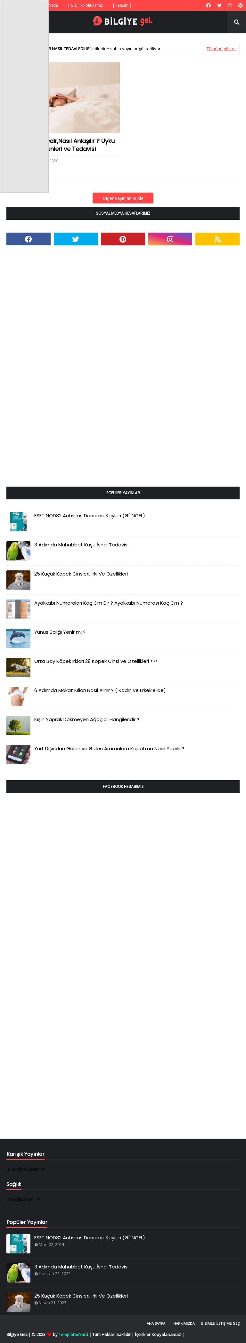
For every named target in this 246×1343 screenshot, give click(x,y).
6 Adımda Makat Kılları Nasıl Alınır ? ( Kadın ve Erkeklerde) (100, 690)
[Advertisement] (54, 373)
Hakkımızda (184, 1323)
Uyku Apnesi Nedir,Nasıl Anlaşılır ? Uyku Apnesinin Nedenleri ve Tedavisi (60, 145)
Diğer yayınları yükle (123, 198)
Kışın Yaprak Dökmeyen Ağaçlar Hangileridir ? (86, 719)
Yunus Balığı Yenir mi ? (60, 632)
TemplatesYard (73, 1334)
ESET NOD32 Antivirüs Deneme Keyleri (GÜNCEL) (89, 515)
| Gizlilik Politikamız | (87, 5)
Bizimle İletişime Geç (220, 1323)
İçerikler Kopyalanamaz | (159, 1334)
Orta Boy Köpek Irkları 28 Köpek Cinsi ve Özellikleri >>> (96, 661)
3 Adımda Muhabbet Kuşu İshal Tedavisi (81, 544)
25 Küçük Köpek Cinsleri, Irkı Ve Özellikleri (81, 573)
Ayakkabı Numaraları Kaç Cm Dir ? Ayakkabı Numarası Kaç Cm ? (108, 603)
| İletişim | (122, 5)
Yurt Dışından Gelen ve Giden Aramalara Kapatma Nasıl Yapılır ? (109, 748)
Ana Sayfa (156, 1323)
